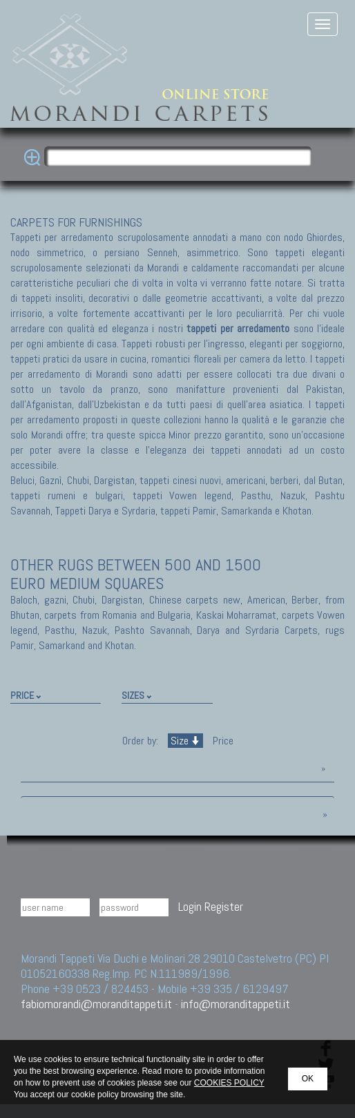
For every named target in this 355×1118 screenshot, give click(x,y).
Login (190, 906)
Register (223, 906)
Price (221, 740)
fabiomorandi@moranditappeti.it (96, 1004)
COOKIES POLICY (229, 1083)
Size (185, 740)
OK (308, 1078)
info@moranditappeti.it (235, 1004)
